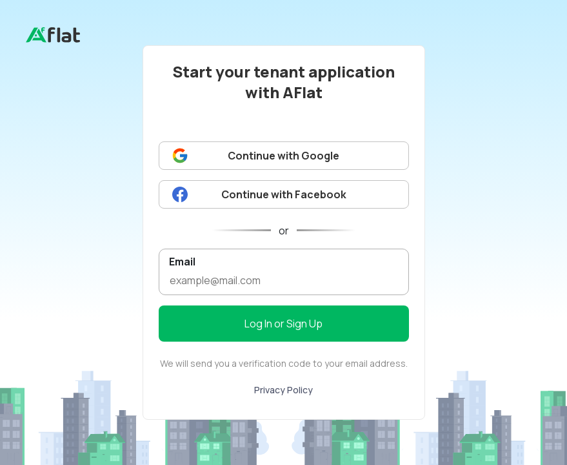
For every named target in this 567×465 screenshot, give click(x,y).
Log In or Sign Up (283, 323)
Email (182, 261)
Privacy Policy (283, 390)
